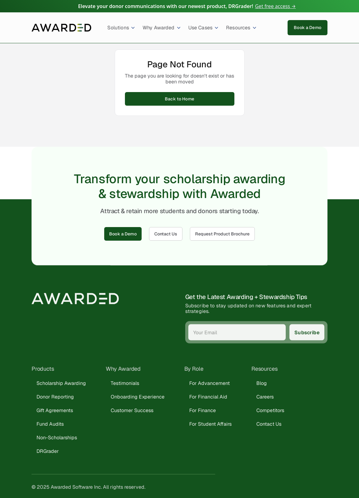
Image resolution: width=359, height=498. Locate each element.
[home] (61, 28)
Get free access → (275, 6)
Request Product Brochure (222, 234)
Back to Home (179, 99)
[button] (118, 28)
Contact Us (165, 234)
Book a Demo (307, 27)
